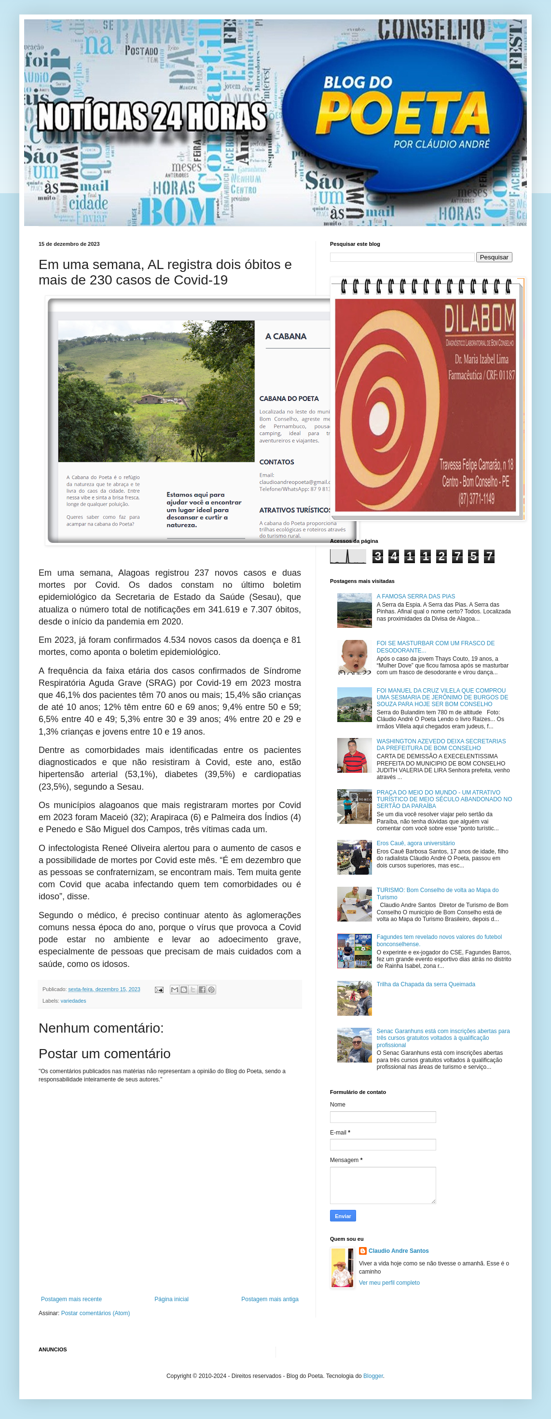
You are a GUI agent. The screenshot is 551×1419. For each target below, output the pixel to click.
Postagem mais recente (71, 1299)
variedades (73, 1001)
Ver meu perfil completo (389, 1282)
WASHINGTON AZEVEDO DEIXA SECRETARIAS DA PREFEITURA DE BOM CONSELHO (441, 745)
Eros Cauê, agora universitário (416, 843)
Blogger (373, 1376)
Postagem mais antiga (270, 1299)
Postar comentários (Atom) (95, 1313)
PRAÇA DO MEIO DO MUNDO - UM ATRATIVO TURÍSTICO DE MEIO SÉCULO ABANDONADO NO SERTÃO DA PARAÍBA (444, 799)
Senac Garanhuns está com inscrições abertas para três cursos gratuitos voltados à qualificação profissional (443, 1038)
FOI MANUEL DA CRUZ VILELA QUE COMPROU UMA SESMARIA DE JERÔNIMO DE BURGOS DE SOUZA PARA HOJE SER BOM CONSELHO (443, 697)
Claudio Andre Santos (399, 1251)
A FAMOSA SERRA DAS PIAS (416, 596)
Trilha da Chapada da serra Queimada (426, 984)
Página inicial (171, 1299)
